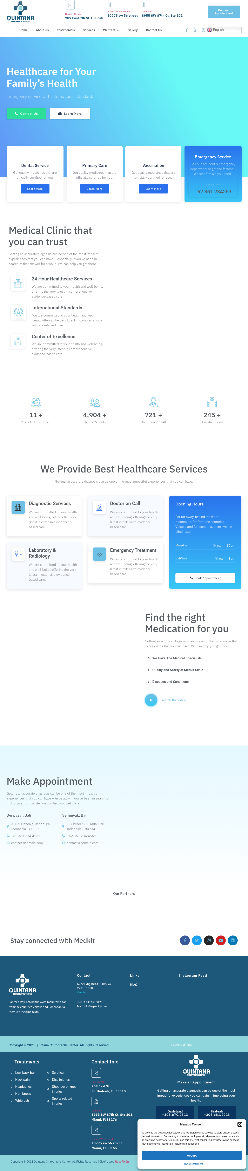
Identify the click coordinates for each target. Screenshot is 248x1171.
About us (42, 30)
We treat (111, 30)
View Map (82, 992)
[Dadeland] (144, 4)
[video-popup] (151, 700)
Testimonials (66, 30)
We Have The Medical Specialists (177, 658)
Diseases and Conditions (170, 682)
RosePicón (122, 1161)
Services (89, 30)
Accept (192, 1155)
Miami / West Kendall (119, 11)
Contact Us (154, 30)
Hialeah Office (73, 13)
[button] (240, 1124)
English (215, 30)
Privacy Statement (193, 1164)
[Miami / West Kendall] (109, 4)
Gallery (133, 30)
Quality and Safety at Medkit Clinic (177, 670)
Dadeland (147, 11)
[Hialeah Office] (70, 4)
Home (23, 30)
